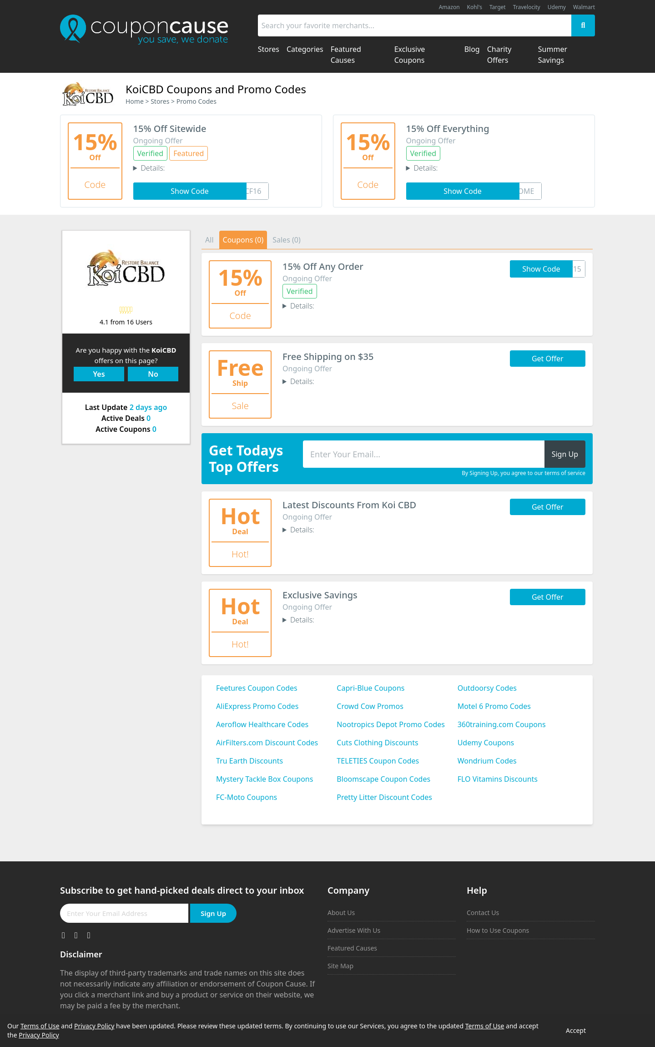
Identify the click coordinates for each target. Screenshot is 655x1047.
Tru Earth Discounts (249, 761)
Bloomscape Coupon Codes (383, 779)
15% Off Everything (447, 128)
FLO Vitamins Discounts (498, 779)
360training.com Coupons (502, 724)
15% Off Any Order (322, 266)
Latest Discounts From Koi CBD (349, 505)
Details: (153, 168)
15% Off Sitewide (170, 128)
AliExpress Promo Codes (257, 706)
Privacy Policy (94, 1026)
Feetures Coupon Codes (256, 688)
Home (135, 101)
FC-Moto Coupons (246, 797)
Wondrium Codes (487, 761)
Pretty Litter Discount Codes (384, 797)
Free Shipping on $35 (327, 356)
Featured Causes (352, 948)
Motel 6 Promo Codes (494, 706)
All (209, 240)
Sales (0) (286, 240)
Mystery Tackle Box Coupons (264, 779)
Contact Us (483, 912)
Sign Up (213, 913)
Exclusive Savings (320, 595)
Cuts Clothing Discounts (377, 743)
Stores (160, 101)
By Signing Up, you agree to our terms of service (523, 473)
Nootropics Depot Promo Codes (391, 724)
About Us (341, 912)
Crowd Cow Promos (370, 706)
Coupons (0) (243, 240)
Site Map (340, 965)
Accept (576, 1030)
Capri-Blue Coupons (370, 688)
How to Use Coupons (498, 930)
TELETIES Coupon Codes (378, 761)
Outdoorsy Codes (487, 688)
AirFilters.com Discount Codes (267, 743)
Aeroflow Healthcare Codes (262, 724)
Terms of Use (40, 1026)
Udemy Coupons (486, 743)
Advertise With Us (354, 930)
